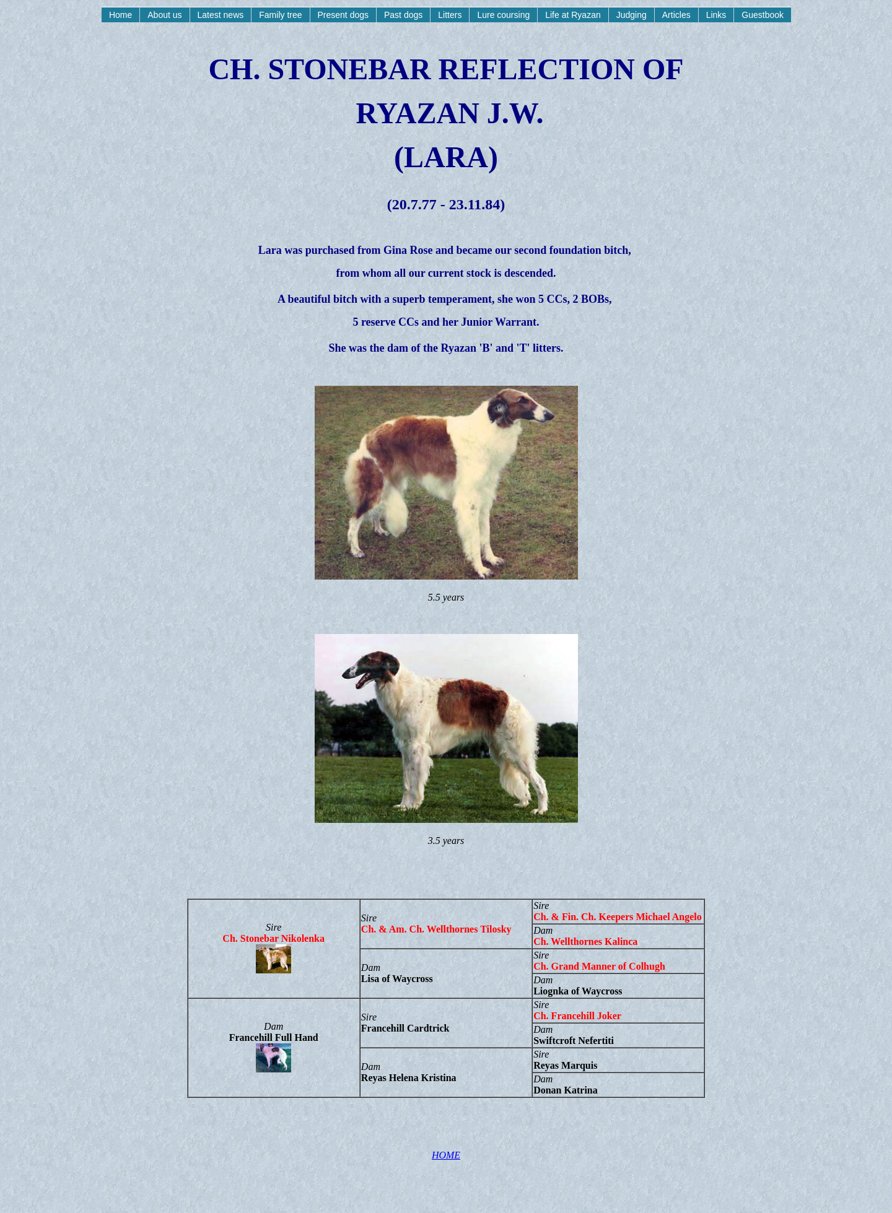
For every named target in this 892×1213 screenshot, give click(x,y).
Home (120, 15)
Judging (631, 15)
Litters (449, 15)
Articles (676, 15)
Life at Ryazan (573, 15)
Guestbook (762, 15)
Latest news (221, 15)
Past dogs (403, 15)
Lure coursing (503, 15)
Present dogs (343, 15)
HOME (446, 1155)
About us (164, 15)
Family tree (280, 15)
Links (716, 15)
